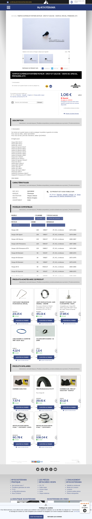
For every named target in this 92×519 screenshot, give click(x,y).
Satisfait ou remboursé (73, 485)
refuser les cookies (55, 516)
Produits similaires (74, 123)
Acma (41, 491)
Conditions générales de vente (21, 487)
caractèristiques (31, 123)
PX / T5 (41, 485)
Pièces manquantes (72, 493)
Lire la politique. (78, 511)
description (22, 123)
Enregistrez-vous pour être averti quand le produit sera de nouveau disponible (70, 103)
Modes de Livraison (72, 487)
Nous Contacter (16, 493)
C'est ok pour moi (36, 516)
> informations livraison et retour (71, 108)
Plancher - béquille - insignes (24, 95)
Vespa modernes (44, 493)
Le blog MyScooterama (18, 491)
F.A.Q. (14, 489)
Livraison (69, 489)
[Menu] (88, 502)
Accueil (14, 16)
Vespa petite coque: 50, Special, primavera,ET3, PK (65, 195)
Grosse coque (43, 489)
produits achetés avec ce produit (59, 123)
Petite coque (43, 487)
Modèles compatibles (43, 123)
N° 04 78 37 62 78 (71, 461)
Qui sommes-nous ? (18, 485)
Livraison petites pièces (74, 491)
